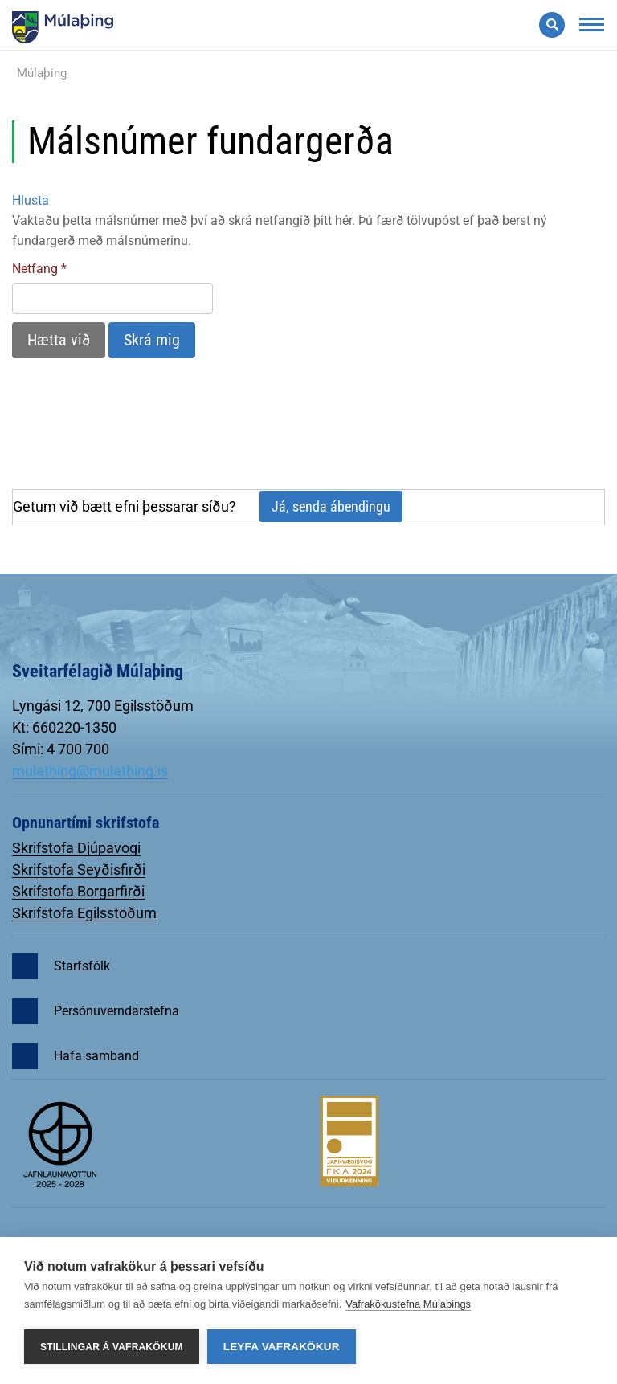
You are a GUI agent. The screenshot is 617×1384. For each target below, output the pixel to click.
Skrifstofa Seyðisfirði (78, 869)
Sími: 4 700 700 (60, 749)
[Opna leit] (552, 25)
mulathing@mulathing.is (90, 770)
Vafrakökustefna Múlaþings (408, 1304)
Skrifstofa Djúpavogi (76, 847)
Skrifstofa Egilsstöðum (84, 912)
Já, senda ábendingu (331, 506)
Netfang (35, 268)
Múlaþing (42, 73)
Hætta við (58, 339)
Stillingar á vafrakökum (111, 1347)
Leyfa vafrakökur (281, 1347)
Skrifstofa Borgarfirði (78, 891)
